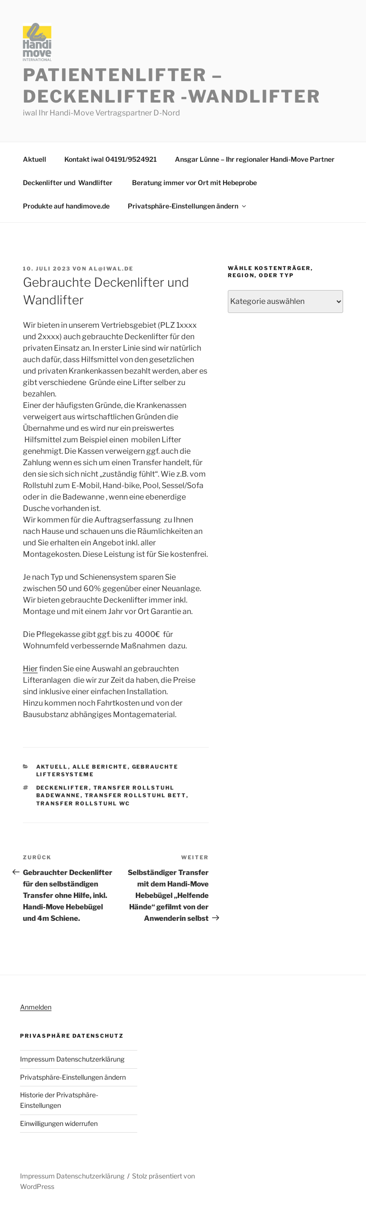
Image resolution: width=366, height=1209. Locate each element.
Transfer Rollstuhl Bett (135, 795)
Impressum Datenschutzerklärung (72, 1059)
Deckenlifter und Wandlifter (68, 182)
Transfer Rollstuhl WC (83, 803)
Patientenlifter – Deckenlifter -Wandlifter (172, 85)
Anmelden (35, 1007)
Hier (30, 668)
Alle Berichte (100, 766)
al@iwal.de (111, 268)
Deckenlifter (62, 787)
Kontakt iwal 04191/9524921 (110, 159)
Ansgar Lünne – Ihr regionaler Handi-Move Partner (255, 159)
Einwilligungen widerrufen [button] (59, 1123)
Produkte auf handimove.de (66, 206)
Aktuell (34, 159)
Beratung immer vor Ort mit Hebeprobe (194, 182)
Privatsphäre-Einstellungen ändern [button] (187, 206)
